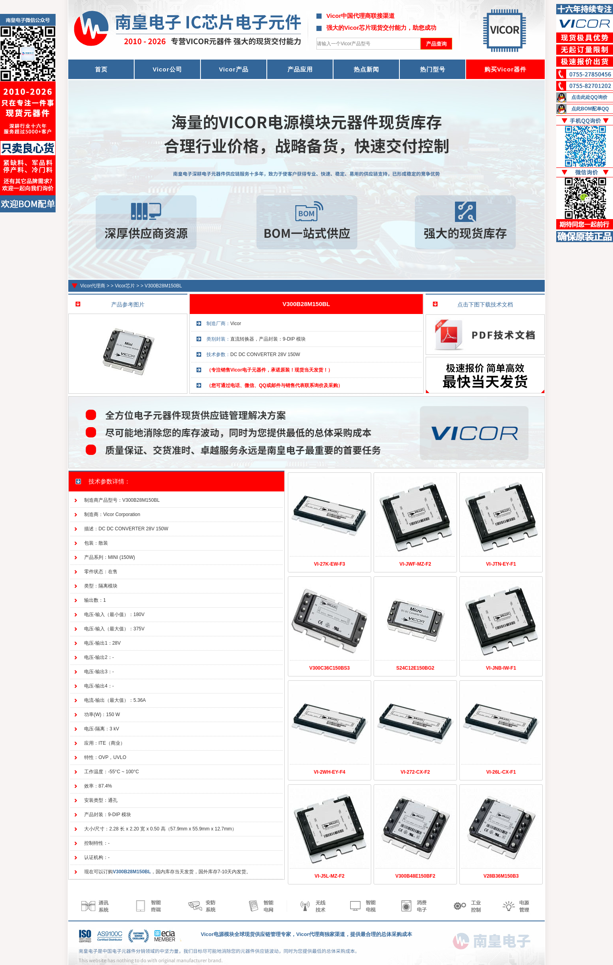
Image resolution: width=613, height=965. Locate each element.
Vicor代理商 (92, 286)
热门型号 (432, 69)
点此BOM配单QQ (590, 109)
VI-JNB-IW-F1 (501, 668)
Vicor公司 (167, 69)
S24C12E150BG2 (415, 668)
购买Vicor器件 (505, 69)
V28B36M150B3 (501, 876)
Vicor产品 (233, 69)
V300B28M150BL (163, 286)
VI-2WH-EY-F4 (329, 772)
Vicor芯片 (125, 286)
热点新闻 (366, 69)
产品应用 (300, 69)
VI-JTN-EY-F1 (501, 564)
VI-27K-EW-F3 (329, 564)
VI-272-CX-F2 (415, 772)
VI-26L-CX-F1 (501, 772)
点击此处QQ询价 (589, 97)
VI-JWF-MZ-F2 (415, 564)
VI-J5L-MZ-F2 (329, 876)
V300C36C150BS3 (329, 668)
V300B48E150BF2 (415, 876)
